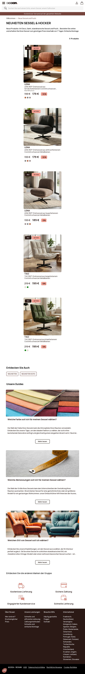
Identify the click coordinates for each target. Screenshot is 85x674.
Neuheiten (12, 374)
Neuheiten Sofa (28, 374)
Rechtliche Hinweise (54, 667)
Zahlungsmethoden (32, 621)
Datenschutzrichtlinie (36, 667)
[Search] (41, 8)
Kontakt (47, 621)
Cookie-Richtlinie (70, 667)
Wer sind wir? (10, 616)
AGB (25, 667)
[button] (81, 3)
